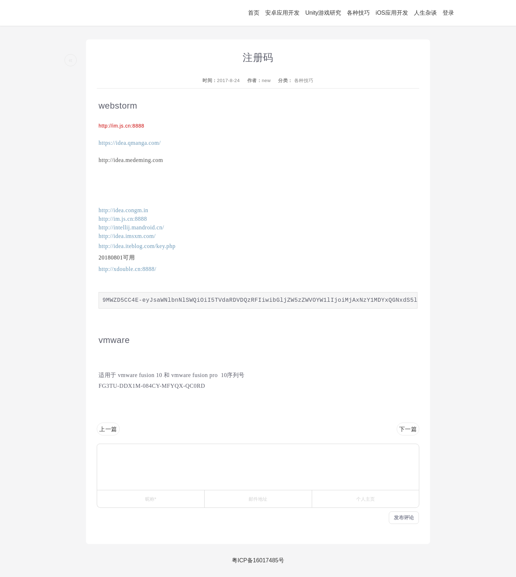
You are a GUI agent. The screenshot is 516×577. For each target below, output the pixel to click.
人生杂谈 (425, 13)
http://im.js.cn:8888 (121, 126)
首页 (253, 13)
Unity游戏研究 (323, 13)
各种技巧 (358, 13)
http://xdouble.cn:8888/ (127, 269)
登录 (448, 13)
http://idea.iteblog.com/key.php (137, 246)
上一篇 (108, 429)
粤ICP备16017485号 (258, 560)
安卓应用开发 (282, 13)
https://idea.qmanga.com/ (130, 143)
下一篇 (408, 429)
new (266, 80)
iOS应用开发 (392, 13)
